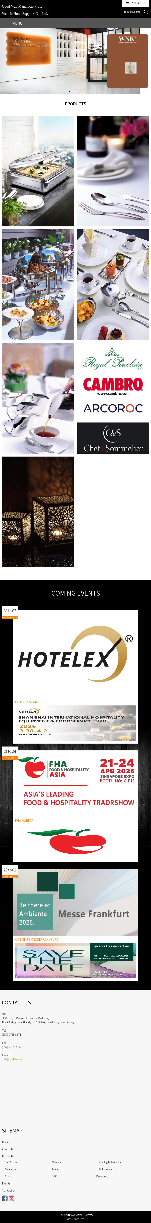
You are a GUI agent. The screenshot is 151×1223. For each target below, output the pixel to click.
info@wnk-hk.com (13, 1059)
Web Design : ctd (75, 1219)
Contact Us (9, 1190)
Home (5, 1142)
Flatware (56, 1162)
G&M (54, 1176)
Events (6, 1183)
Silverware (10, 1169)
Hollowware (105, 1169)
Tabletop (56, 1169)
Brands (8, 1176)
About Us (7, 1149)
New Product (12, 1162)
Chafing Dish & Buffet (110, 1162)
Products (7, 1156)
